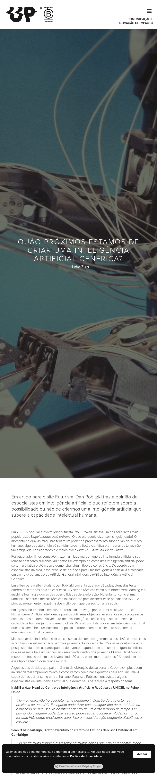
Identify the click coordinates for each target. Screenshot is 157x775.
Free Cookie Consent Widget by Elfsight (78, 766)
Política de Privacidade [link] (86, 756)
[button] (147, 10)
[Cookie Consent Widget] (78, 758)
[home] (23, 14)
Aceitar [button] (142, 754)
